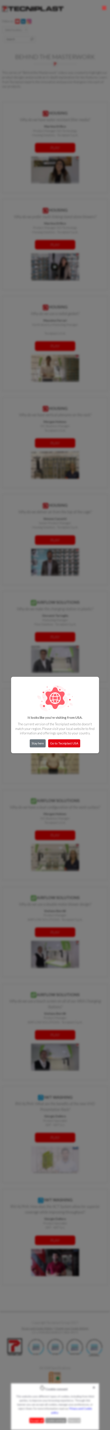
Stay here (38, 743)
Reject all (74, 1420)
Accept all (36, 1420)
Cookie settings (55, 1420)
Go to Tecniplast (64, 743)
